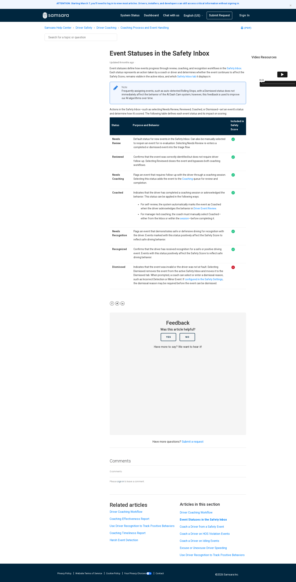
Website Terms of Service (89, 573)
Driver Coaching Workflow (126, 511)
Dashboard (151, 15)
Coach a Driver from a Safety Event (202, 526)
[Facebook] (112, 303)
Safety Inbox (234, 68)
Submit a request (192, 441)
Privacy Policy (64, 573)
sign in (120, 481)
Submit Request (219, 15)
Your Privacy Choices (138, 573)
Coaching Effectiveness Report (129, 519)
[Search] (80, 37)
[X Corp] (117, 303)
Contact (160, 573)
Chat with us (171, 15)
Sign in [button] (244, 15)
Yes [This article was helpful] (168, 337)
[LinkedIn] (122, 303)
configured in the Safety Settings (204, 279)
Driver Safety (84, 27)
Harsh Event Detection (124, 540)
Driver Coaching (106, 27)
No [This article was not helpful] (187, 337)
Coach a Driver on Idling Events (199, 541)
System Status (130, 15)
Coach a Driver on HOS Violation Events (205, 533)
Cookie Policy (113, 573)
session (184, 218)
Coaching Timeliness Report (127, 533)
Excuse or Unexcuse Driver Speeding (203, 548)
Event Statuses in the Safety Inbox (203, 519)
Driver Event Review (205, 208)
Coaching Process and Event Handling (145, 27)
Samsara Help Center (57, 27)
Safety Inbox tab (186, 76)
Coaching (187, 178)
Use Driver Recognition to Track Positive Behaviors (142, 526)
